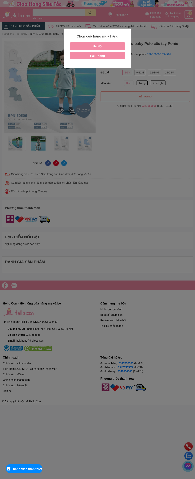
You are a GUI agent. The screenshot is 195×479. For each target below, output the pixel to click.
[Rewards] (26, 468)
